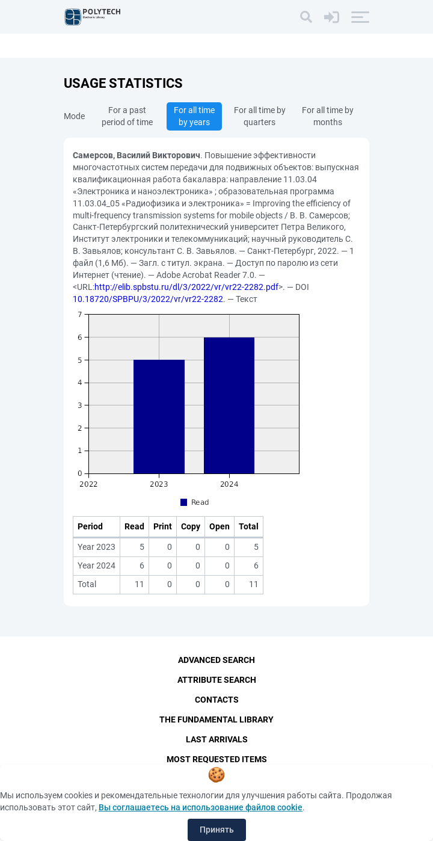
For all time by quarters (260, 116)
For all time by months (328, 116)
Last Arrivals (217, 739)
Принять (217, 829)
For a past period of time (127, 116)
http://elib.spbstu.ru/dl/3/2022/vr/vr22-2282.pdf (186, 287)
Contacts (217, 699)
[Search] (306, 17)
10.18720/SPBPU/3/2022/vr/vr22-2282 (148, 299)
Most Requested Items (217, 759)
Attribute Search (216, 680)
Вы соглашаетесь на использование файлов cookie (200, 807)
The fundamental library (216, 719)
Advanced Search (216, 660)
